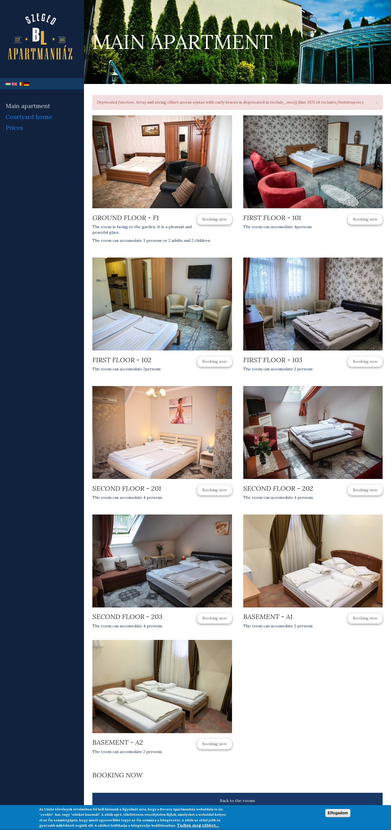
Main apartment (28, 106)
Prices (14, 128)
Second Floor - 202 (278, 488)
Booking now (214, 219)
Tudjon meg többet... (198, 826)
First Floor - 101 (272, 217)
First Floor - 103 (272, 360)
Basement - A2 (117, 742)
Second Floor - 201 (126, 488)
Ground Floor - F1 (125, 217)
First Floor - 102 (121, 360)
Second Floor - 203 (127, 616)
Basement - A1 (268, 616)
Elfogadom (338, 814)
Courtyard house (29, 117)
